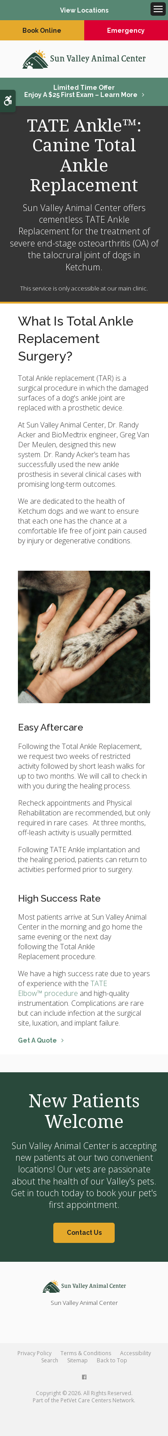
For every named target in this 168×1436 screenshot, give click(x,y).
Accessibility (135, 1353)
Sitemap (77, 1360)
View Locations (84, 10)
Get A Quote (37, 1040)
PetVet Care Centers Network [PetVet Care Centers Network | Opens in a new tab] (97, 1400)
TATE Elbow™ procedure (62, 988)
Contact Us (84, 1232)
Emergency (126, 30)
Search (49, 1360)
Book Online (41, 30)
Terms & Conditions (85, 1353)
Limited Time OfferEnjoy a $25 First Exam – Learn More (81, 91)
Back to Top (112, 1360)
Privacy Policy (34, 1353)
